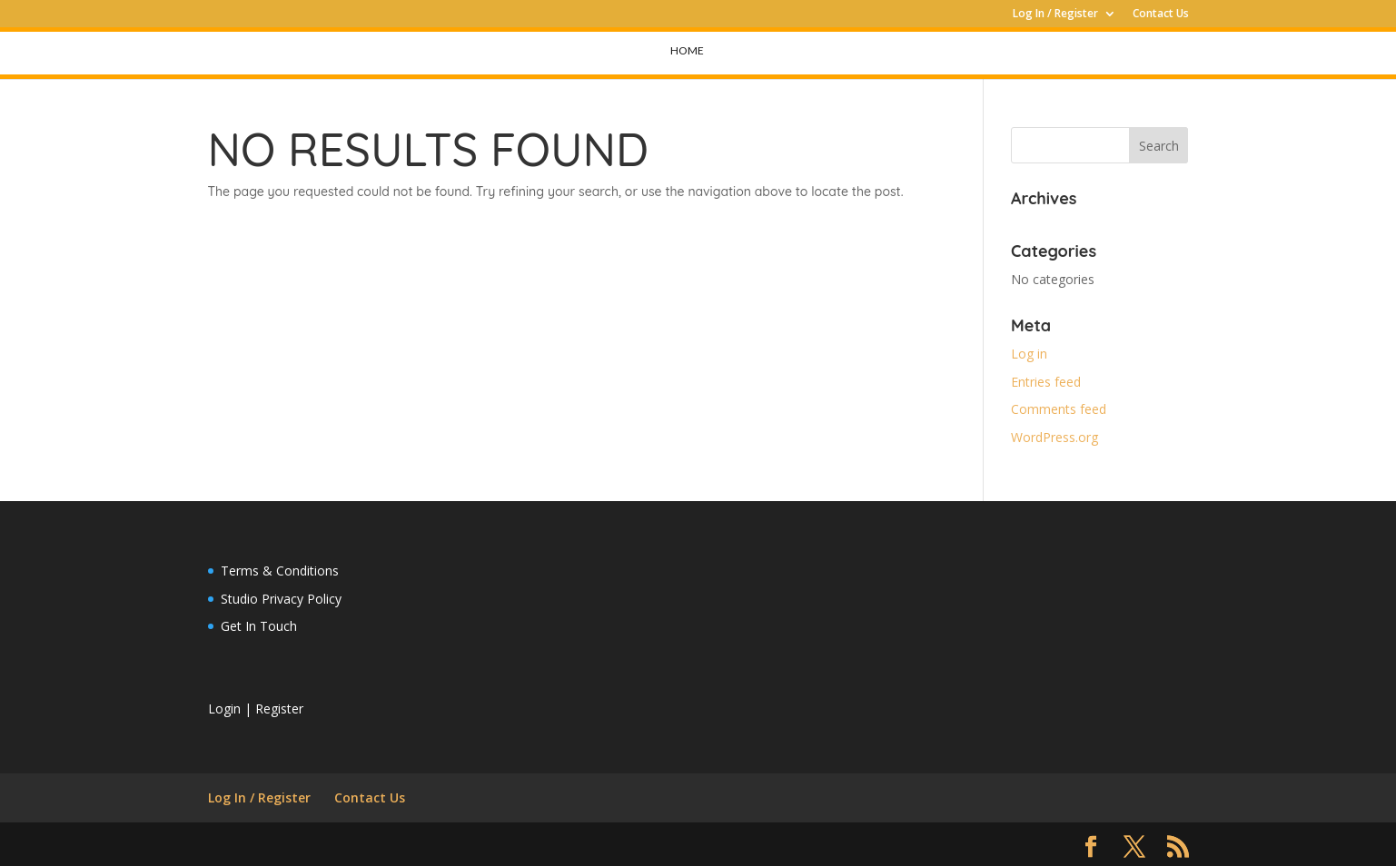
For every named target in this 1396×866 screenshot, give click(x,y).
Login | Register (255, 708)
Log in (1029, 353)
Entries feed (1046, 381)
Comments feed (1058, 409)
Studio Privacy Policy (281, 598)
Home (687, 50)
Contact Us (1161, 14)
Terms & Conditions (280, 570)
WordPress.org (1054, 437)
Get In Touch (259, 626)
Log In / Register (1055, 14)
